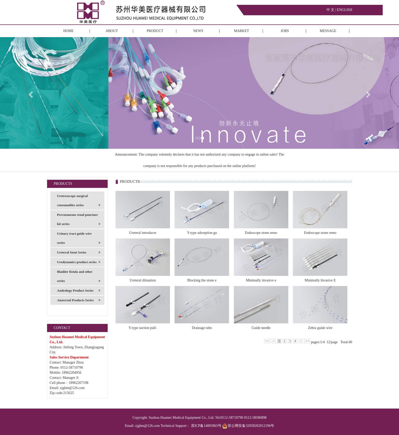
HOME (68, 31)
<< (267, 341)
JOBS (285, 31)
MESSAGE (328, 31)
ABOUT (112, 31)
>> (307, 341)
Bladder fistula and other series (78, 278)
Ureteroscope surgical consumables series (78, 202)
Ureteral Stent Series (78, 252)
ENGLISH (344, 10)
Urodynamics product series (78, 262)
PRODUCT (155, 31)
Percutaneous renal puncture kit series (78, 221)
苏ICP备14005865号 (206, 426)
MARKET (241, 31)
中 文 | (331, 10)
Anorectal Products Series (78, 300)
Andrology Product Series (78, 290)
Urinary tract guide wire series (78, 239)
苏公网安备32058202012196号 (248, 426)
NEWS (198, 31)
